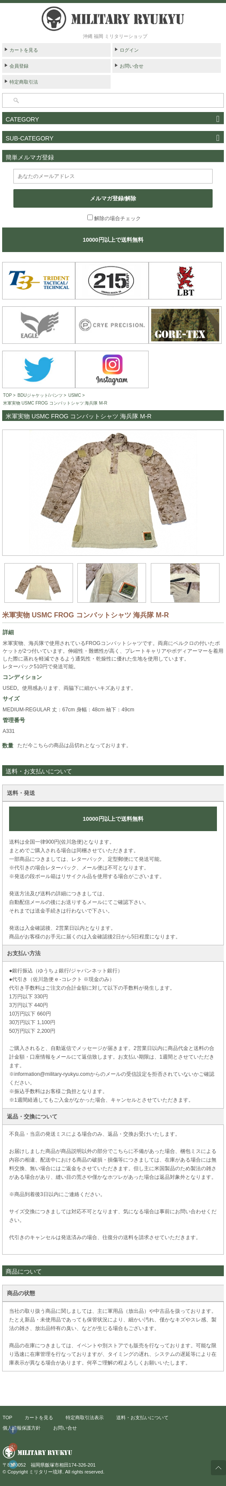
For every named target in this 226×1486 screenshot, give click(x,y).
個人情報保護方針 (22, 1427)
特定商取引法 (24, 81)
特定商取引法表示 (85, 1417)
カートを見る (24, 50)
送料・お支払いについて (142, 1417)
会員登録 (19, 66)
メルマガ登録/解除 (113, 198)
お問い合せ (131, 66)
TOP (7, 395)
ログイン (129, 50)
